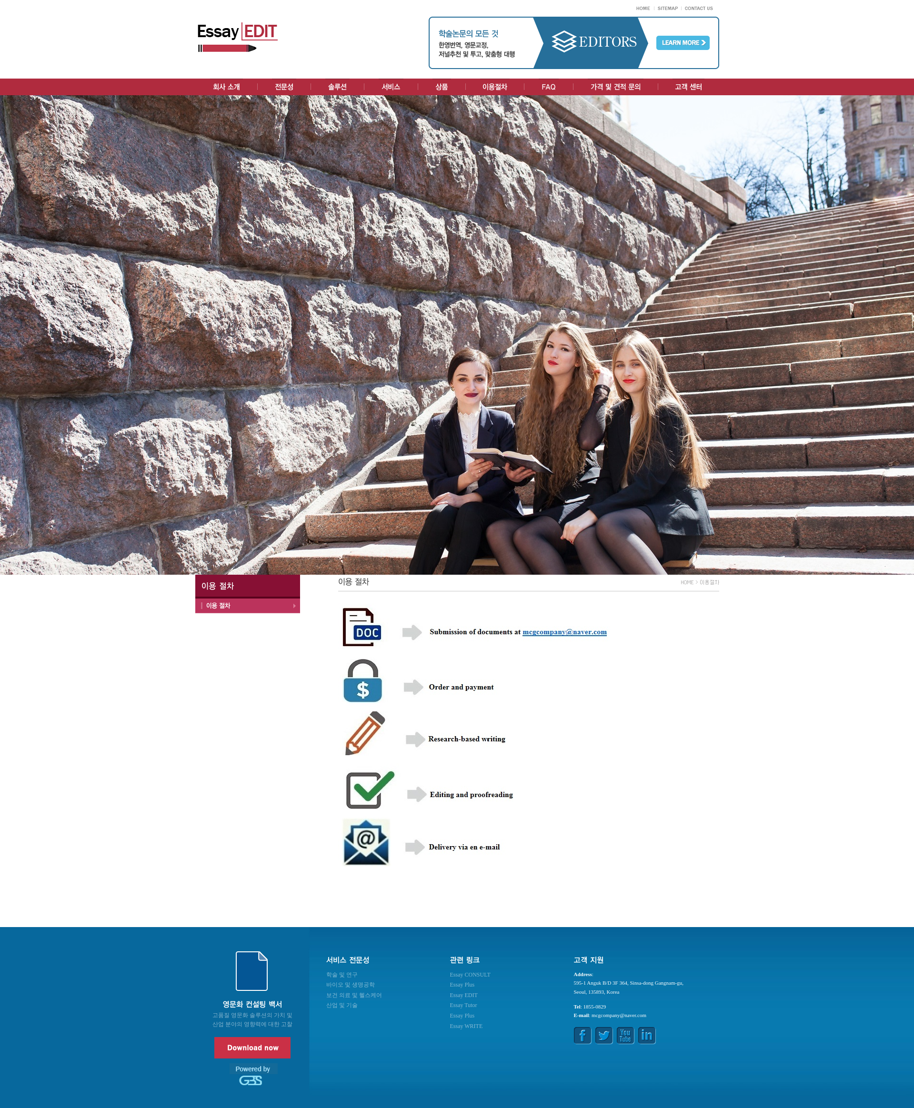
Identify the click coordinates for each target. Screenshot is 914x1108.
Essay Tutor (463, 1005)
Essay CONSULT (470, 974)
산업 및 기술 (342, 1005)
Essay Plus (462, 984)
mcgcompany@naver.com (619, 1015)
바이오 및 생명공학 (350, 984)
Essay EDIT (464, 995)
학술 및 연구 (342, 974)
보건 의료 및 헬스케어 (354, 995)
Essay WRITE (466, 1026)
